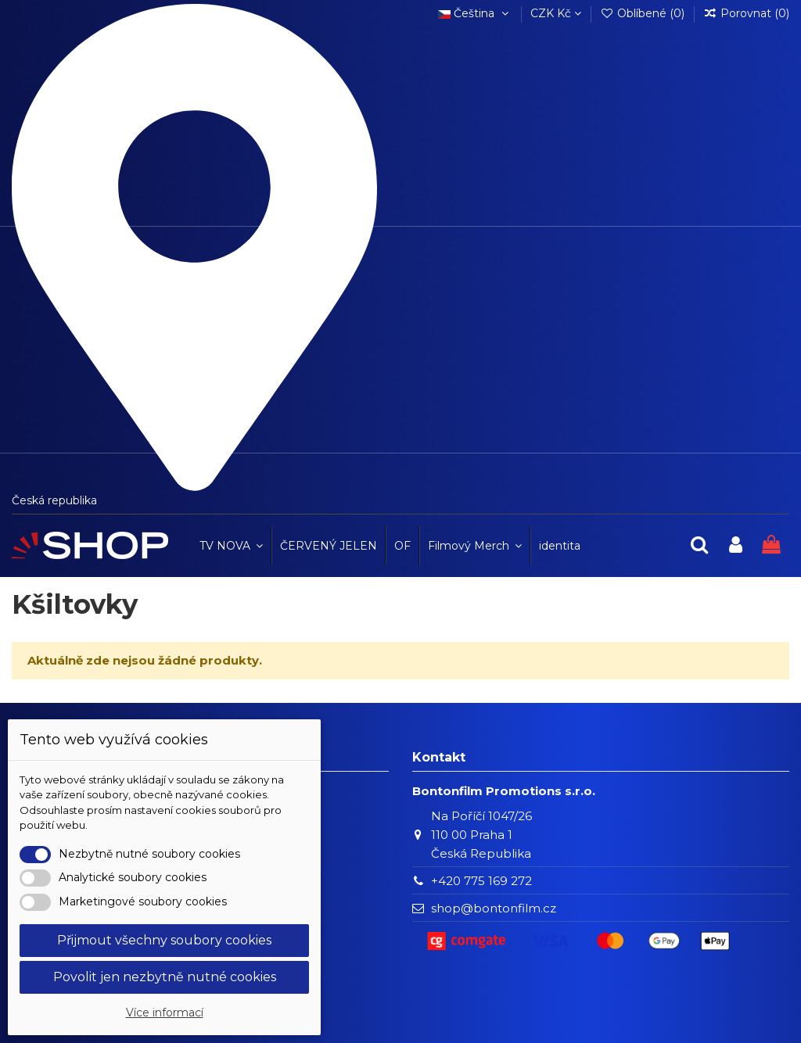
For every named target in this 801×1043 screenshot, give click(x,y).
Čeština (475, 13)
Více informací (164, 1012)
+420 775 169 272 (481, 880)
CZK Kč (555, 13)
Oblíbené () (644, 13)
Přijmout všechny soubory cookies (164, 940)
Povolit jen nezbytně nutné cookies (164, 977)
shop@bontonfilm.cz (493, 908)
